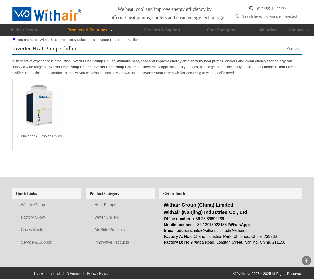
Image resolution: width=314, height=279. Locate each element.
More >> (293, 48)
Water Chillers (106, 217)
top (306, 260)
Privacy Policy (97, 273)
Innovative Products (111, 242)
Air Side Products (109, 230)
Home (38, 273)
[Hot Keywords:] (237, 16)
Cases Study (32, 230)
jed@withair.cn (236, 230)
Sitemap (73, 273)
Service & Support (36, 242)
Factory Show (33, 217)
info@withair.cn (207, 230)
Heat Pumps (105, 205)
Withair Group (33, 205)
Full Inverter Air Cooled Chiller (39, 136)
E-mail (55, 273)
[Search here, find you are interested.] (272, 16)
